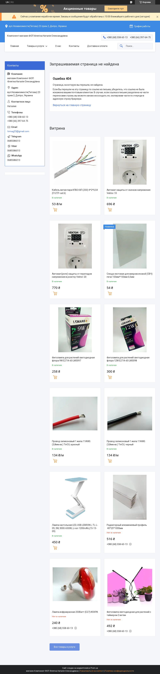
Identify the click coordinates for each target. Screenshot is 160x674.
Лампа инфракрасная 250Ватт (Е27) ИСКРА (75, 612)
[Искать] (121, 46)
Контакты (74, 46)
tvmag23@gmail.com (18, 131)
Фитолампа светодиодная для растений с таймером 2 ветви (129, 613)
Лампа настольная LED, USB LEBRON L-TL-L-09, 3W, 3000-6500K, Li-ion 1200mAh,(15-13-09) (75, 528)
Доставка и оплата (97, 46)
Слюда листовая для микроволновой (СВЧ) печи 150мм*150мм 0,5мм (129, 275)
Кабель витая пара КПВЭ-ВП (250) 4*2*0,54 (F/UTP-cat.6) (75, 191)
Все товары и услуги (64, 647)
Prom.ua (94, 668)
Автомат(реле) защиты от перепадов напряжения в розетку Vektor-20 (72, 275)
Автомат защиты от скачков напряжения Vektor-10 (128, 191)
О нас (58, 46)
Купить (55, 209)
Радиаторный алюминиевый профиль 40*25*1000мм (127, 526)
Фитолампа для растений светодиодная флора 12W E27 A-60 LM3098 (128, 359)
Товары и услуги (35, 46)
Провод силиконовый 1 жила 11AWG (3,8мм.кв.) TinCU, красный (71, 443)
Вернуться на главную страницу (72, 105)
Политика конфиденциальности (119, 671)
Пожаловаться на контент (91, 671)
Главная (14, 46)
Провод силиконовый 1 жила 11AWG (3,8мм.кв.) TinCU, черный (126, 443)
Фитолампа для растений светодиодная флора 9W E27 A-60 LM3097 (73, 359)
